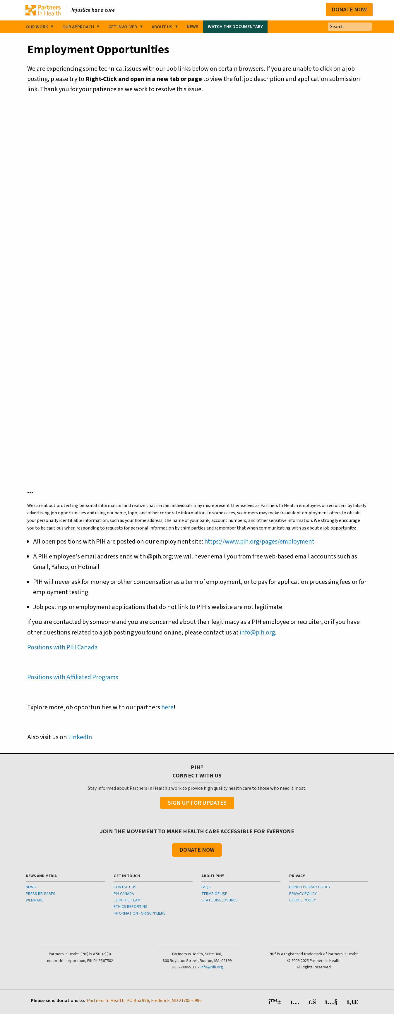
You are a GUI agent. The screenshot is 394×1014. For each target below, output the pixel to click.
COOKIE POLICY (302, 900)
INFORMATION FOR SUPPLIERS (140, 913)
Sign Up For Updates (197, 803)
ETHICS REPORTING (131, 907)
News (192, 26)
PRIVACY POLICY (303, 894)
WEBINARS (35, 900)
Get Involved (122, 27)
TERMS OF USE (214, 894)
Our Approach (78, 27)
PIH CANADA (124, 894)
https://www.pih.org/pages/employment (259, 541)
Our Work (37, 27)
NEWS (31, 887)
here (167, 707)
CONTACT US (125, 887)
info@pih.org (257, 632)
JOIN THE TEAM (127, 900)
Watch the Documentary (235, 26)
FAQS (206, 887)
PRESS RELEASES (40, 894)
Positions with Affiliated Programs (72, 677)
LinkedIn (80, 737)
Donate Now (349, 10)
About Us (162, 27)
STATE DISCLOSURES (219, 900)
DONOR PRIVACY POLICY (309, 887)
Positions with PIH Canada (62, 647)
